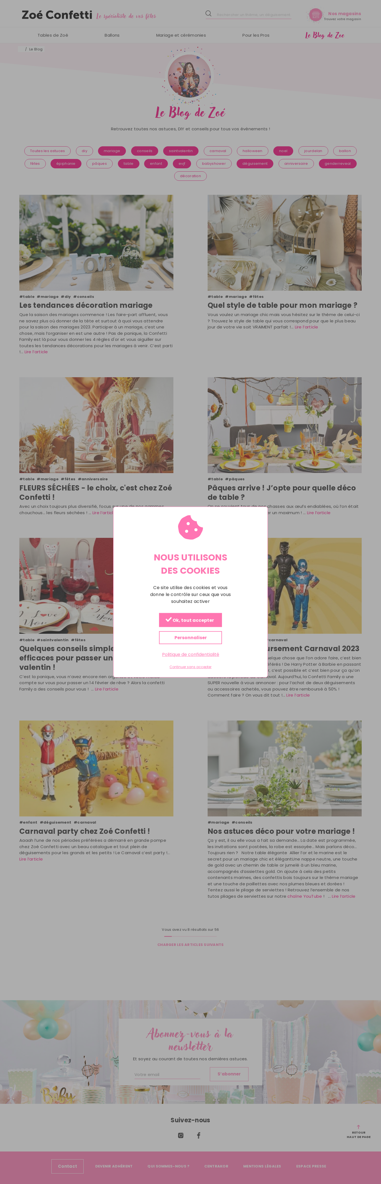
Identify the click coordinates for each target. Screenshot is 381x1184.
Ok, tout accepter (190, 620)
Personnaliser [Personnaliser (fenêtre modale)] (190, 638)
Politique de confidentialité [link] (190, 654)
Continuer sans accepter (190, 667)
